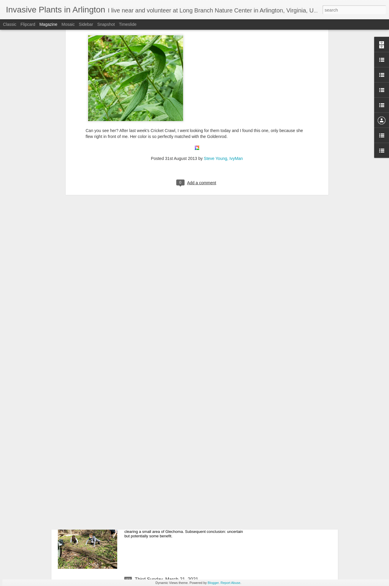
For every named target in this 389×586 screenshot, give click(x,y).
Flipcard (27, 24)
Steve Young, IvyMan (223, 77)
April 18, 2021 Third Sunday (164, 511)
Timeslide (127, 24)
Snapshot (106, 24)
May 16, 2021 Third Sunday (164, 444)
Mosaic (67, 24)
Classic (9, 24)
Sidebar (86, 24)
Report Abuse (230, 583)
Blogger (213, 583)
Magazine (48, 24)
